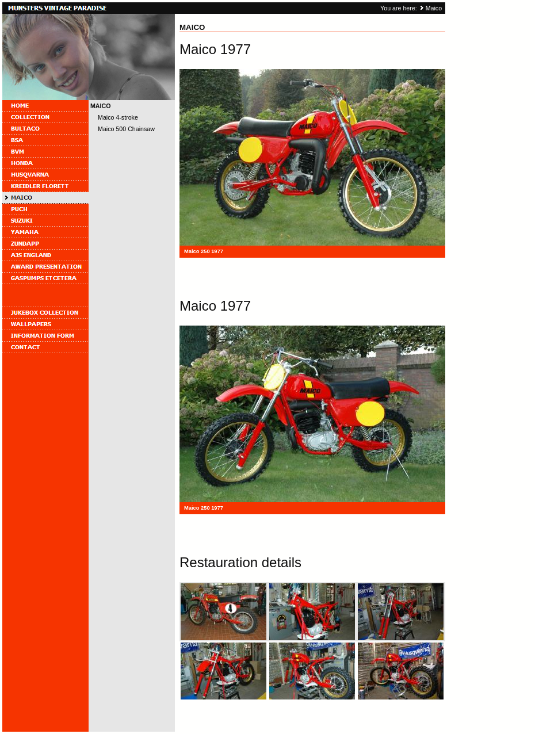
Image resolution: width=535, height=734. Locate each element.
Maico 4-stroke (118, 117)
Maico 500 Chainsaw (126, 128)
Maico (434, 8)
